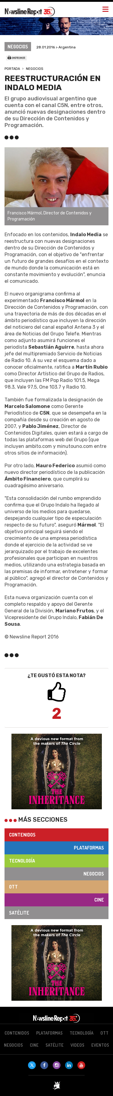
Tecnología (22, 861)
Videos (77, 1045)
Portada (12, 69)
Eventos (100, 1045)
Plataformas (89, 848)
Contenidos (22, 835)
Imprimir (16, 58)
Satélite (19, 913)
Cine (99, 900)
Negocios (34, 69)
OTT (13, 887)
